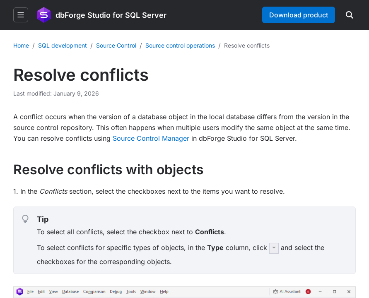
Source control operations (180, 45)
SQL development (62, 45)
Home (21, 45)
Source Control (116, 45)
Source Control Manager (151, 138)
